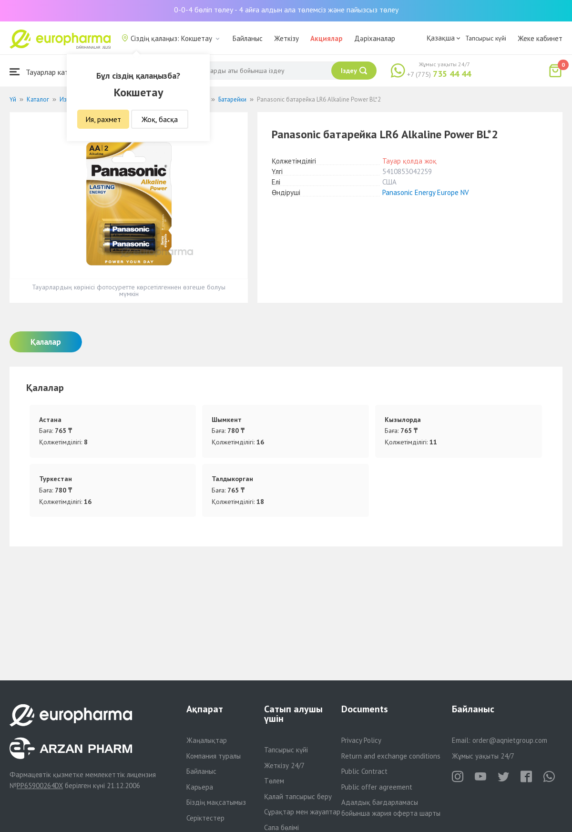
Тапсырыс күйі (485, 38)
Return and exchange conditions (390, 755)
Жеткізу (286, 38)
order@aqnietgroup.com (509, 740)
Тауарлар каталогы (49, 72)
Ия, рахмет (103, 119)
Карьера (199, 786)
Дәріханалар (374, 38)
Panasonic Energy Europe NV (425, 192)
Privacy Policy (361, 740)
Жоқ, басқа (160, 119)
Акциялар (326, 38)
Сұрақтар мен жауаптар (302, 811)
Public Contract (364, 771)
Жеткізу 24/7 (284, 765)
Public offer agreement (376, 786)
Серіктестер (205, 817)
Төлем (274, 780)
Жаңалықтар (206, 740)
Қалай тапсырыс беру (298, 796)
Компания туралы (213, 755)
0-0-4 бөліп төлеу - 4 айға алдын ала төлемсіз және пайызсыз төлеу (286, 9)
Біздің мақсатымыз (216, 802)
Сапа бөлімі (281, 827)
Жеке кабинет (540, 38)
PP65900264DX (40, 785)
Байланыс (248, 38)
